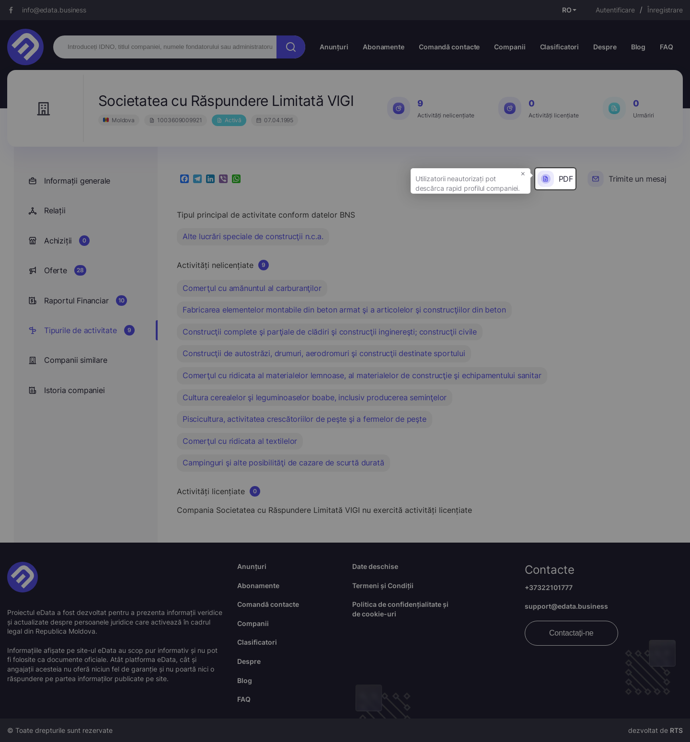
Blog (638, 47)
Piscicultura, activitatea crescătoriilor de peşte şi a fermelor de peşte (304, 419)
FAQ (666, 47)
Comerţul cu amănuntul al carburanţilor (252, 288)
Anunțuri (334, 47)
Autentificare (615, 10)
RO (567, 10)
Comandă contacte (449, 47)
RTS (676, 730)
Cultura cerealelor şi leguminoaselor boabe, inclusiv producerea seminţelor (315, 397)
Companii (509, 47)
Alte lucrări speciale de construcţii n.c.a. (253, 236)
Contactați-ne (571, 633)
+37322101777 (549, 587)
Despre (604, 47)
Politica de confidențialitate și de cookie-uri (400, 609)
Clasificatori (559, 47)
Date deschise (375, 566)
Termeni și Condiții (383, 585)
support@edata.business (566, 606)
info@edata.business (54, 10)
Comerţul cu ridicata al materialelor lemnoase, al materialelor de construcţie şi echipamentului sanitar (362, 375)
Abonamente (383, 47)
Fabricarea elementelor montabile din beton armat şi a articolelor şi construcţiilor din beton (344, 309)
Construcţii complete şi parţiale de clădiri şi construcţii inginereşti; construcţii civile (330, 331)
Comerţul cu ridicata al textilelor (240, 441)
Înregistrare (665, 10)
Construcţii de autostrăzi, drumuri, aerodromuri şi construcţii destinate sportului (324, 353)
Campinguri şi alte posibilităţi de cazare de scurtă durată (283, 462)
